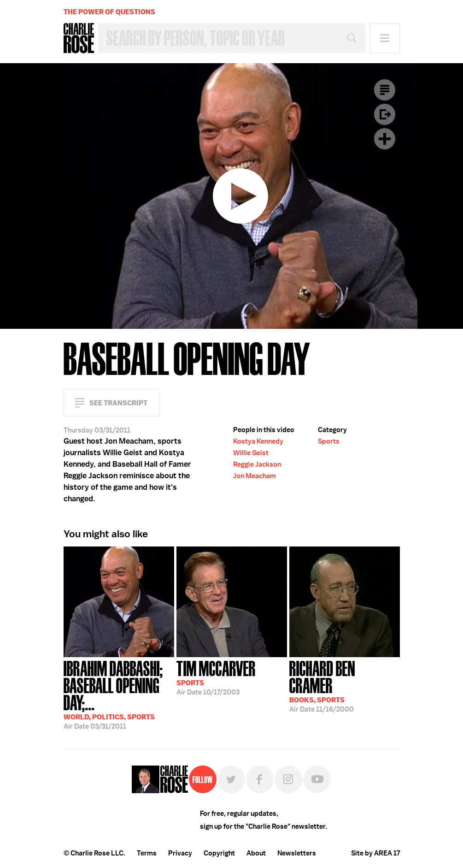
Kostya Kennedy (258, 441)
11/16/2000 (344, 685)
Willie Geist (251, 452)
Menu (385, 38)
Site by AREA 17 (375, 853)
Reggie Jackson (257, 464)
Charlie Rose (79, 38)
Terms (147, 853)
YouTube (317, 779)
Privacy (180, 853)
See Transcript (118, 402)
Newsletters (296, 853)
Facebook (260, 779)
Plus (384, 138)
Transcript (384, 90)
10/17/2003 (216, 677)
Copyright (219, 853)
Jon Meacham (254, 476)
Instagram (288, 779)
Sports (329, 441)
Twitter (231, 779)
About (256, 853)
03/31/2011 (119, 694)
